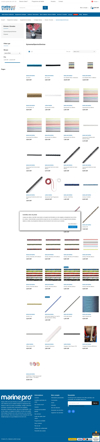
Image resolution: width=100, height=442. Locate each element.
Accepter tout (73, 226)
